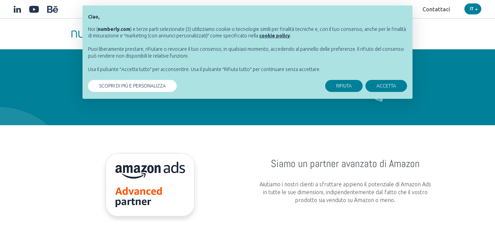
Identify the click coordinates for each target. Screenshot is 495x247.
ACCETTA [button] (386, 86)
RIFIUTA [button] (344, 86)
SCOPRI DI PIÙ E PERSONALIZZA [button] (132, 86)
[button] (274, 35)
